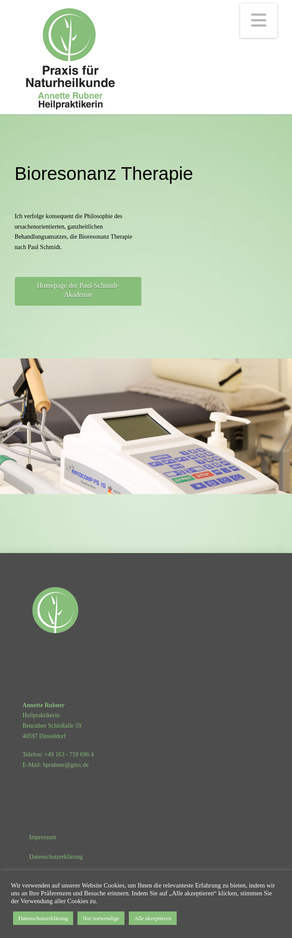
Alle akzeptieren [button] (152, 918)
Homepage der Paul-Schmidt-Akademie (78, 290)
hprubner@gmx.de (66, 765)
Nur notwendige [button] (101, 918)
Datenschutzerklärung (43, 918)
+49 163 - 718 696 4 (69, 754)
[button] (258, 20)
